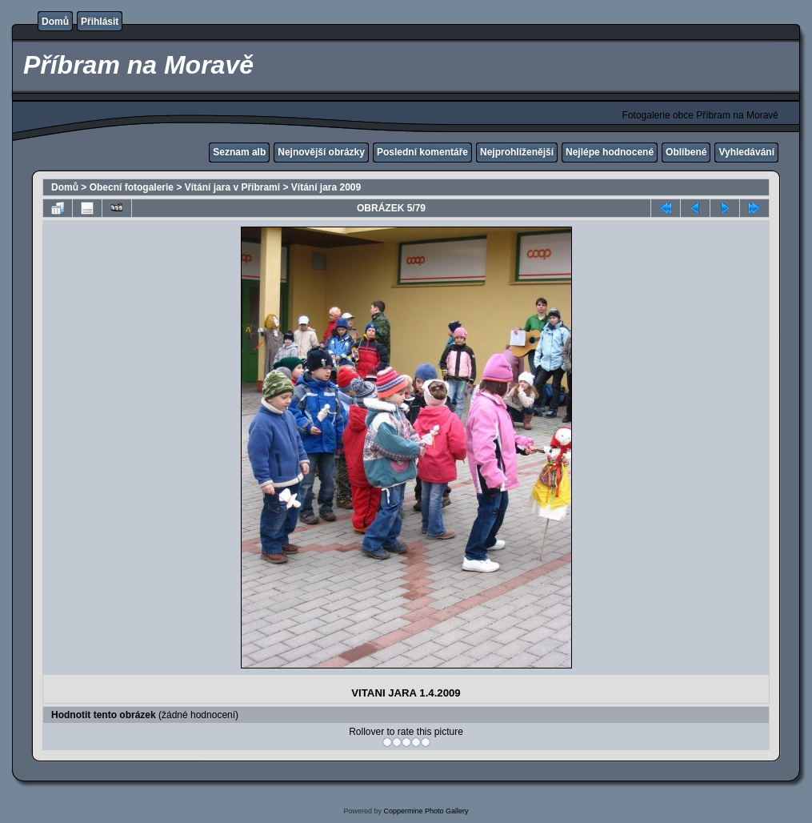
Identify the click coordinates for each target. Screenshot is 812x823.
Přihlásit (99, 21)
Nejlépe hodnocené (610, 152)
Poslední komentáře (422, 152)
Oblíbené (686, 152)
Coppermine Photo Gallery (425, 811)
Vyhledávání (746, 152)
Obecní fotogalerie (132, 187)
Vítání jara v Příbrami (232, 187)
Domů (55, 21)
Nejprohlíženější (517, 152)
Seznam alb (239, 152)
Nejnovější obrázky (321, 152)
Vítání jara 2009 (326, 187)
